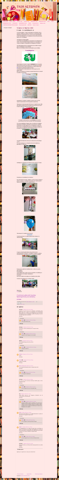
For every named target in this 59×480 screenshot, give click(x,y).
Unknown (20, 354)
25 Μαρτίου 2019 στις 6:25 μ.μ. (28, 359)
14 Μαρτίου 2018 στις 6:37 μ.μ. (30, 333)
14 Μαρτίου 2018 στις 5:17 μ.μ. (28, 327)
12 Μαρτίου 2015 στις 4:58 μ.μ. (30, 320)
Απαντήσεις (22, 318)
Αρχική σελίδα (5, 21)
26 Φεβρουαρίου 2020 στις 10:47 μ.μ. (27, 365)
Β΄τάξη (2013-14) (35, 23)
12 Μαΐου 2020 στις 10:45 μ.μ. (26, 412)
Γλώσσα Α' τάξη (19, 21)
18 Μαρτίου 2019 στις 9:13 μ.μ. (27, 354)
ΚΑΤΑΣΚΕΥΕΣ (15, 23)
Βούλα (20, 412)
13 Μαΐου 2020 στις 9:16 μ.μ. (30, 419)
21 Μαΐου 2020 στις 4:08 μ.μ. (30, 436)
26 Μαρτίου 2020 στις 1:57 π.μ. (26, 393)
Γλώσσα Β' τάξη (26, 21)
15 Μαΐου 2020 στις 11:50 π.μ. (27, 426)
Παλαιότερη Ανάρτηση (38, 473)
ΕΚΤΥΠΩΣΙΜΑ (19, 299)
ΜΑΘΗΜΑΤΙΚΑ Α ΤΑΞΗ (7, 23)
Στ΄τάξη (52, 21)
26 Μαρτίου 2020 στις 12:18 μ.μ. (30, 401)
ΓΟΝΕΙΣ (29, 23)
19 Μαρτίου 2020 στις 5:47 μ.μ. (30, 386)
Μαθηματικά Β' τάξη (42, 21)
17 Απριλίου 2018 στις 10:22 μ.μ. (30, 347)
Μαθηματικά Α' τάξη (34, 21)
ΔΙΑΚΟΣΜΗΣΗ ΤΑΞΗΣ (23, 23)
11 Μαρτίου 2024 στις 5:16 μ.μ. (28, 443)
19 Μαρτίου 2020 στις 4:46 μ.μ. (28, 379)
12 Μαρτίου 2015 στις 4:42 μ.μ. (28, 309)
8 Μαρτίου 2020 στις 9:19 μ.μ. (30, 372)
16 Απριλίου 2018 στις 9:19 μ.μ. (27, 340)
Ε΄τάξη (48, 21)
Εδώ (17, 291)
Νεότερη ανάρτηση (20, 473)
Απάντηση (20, 316)
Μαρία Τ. (20, 426)
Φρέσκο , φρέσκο (12, 21)
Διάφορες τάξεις (42, 23)
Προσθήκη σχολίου (20, 449)
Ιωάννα (22, 320)
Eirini (20, 365)
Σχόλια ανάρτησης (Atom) (25, 475)
